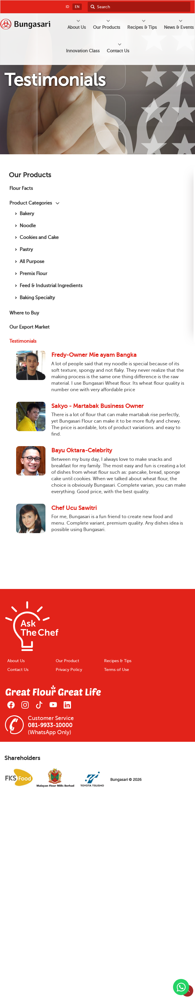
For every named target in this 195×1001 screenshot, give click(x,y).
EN (77, 7)
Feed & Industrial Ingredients (51, 285)
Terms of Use (116, 669)
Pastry (26, 249)
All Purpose (32, 261)
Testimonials (22, 341)
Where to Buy (24, 313)
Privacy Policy (69, 669)
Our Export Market (29, 327)
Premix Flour (33, 273)
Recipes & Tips (117, 660)
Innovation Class (83, 50)
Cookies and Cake (39, 237)
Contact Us (17, 669)
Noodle (28, 225)
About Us (16, 660)
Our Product (67, 660)
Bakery (27, 213)
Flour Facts (21, 188)
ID (67, 7)
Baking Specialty (37, 297)
